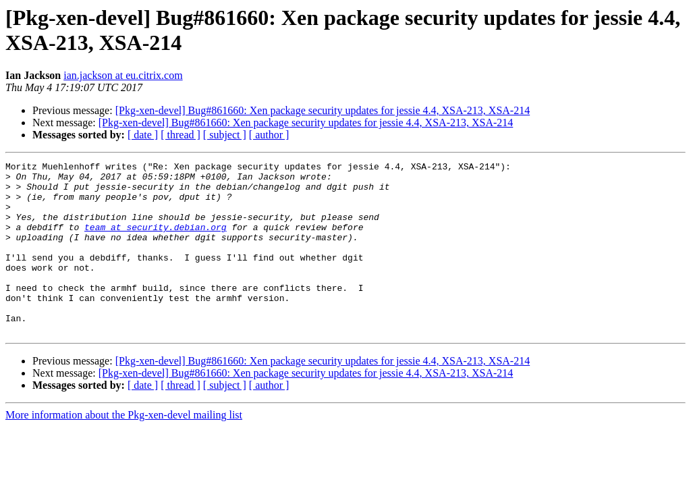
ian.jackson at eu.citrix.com (122, 75)
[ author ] (269, 134)
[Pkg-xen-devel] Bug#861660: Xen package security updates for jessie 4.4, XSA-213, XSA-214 (322, 110)
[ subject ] (224, 134)
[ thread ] (180, 134)
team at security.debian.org (155, 241)
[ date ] (143, 134)
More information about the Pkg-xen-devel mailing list (123, 449)
